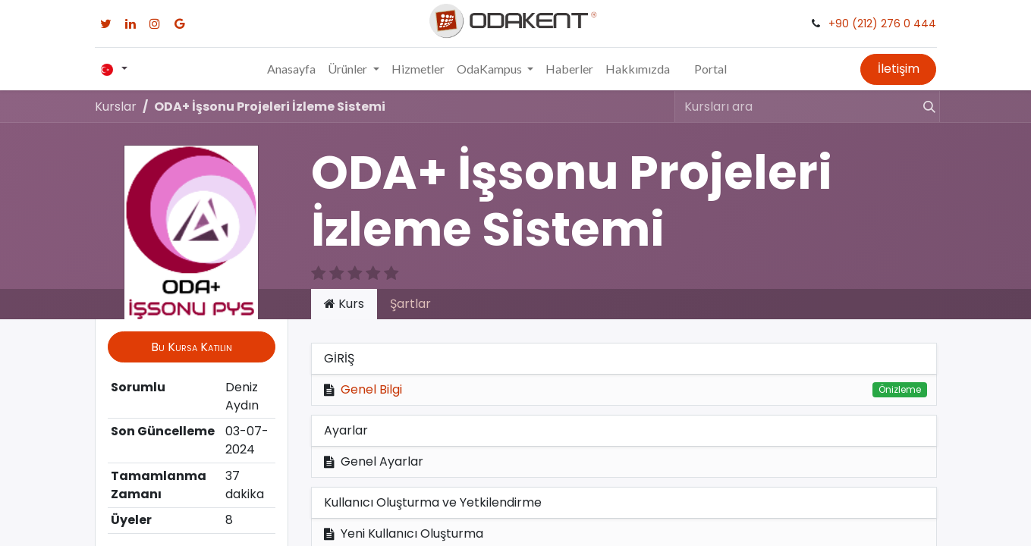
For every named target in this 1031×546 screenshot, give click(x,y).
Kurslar (116, 106)
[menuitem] (291, 69)
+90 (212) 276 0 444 (882, 23)
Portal (710, 68)
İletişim (898, 68)
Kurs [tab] (344, 303)
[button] (191, 346)
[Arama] (922, 106)
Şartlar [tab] (410, 303)
